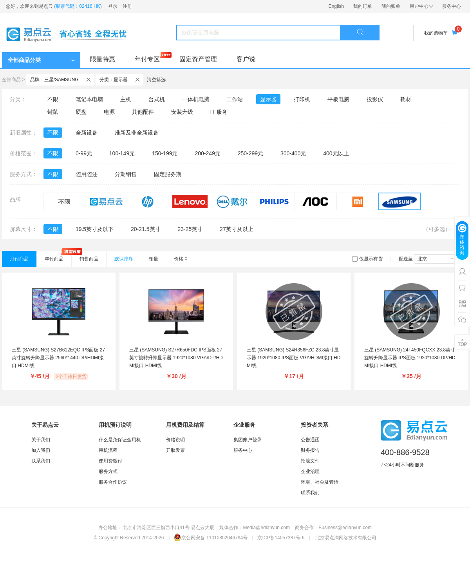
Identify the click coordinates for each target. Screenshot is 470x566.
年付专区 (147, 59)
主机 (125, 99)
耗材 (405, 99)
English (336, 6)
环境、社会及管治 (319, 482)
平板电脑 (338, 99)
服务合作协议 (113, 482)
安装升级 (182, 112)
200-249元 (207, 153)
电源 (109, 112)
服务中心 (451, 6)
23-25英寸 (189, 229)
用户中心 (421, 6)
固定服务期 (167, 174)
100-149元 (122, 153)
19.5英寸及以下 (95, 229)
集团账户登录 (247, 439)
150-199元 (164, 153)
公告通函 (310, 439)
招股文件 (310, 461)
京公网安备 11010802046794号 (211, 538)
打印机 (302, 99)
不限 (52, 99)
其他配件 (143, 112)
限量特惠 (102, 59)
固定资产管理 (198, 59)
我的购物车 (440, 33)
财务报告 (310, 450)
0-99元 (84, 153)
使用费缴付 (110, 461)
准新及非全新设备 (137, 132)
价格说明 (175, 439)
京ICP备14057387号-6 (280, 538)
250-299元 (250, 153)
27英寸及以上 (236, 229)
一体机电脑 (196, 99)
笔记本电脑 (89, 99)
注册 (127, 6)
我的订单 (362, 6)
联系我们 (40, 461)
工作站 (234, 99)
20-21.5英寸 (145, 229)
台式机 (156, 99)
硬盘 (81, 112)
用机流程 (108, 450)
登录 (113, 6)
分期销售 (126, 174)
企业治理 (310, 471)
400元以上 (336, 153)
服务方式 (108, 471)
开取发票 (175, 450)
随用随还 (87, 174)
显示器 (268, 99)
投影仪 (375, 99)
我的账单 (390, 6)
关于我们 (40, 439)
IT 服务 (218, 112)
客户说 (246, 59)
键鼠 (52, 112)
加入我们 (40, 450)
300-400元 (293, 153)
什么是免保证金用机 (120, 439)
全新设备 (87, 132)
